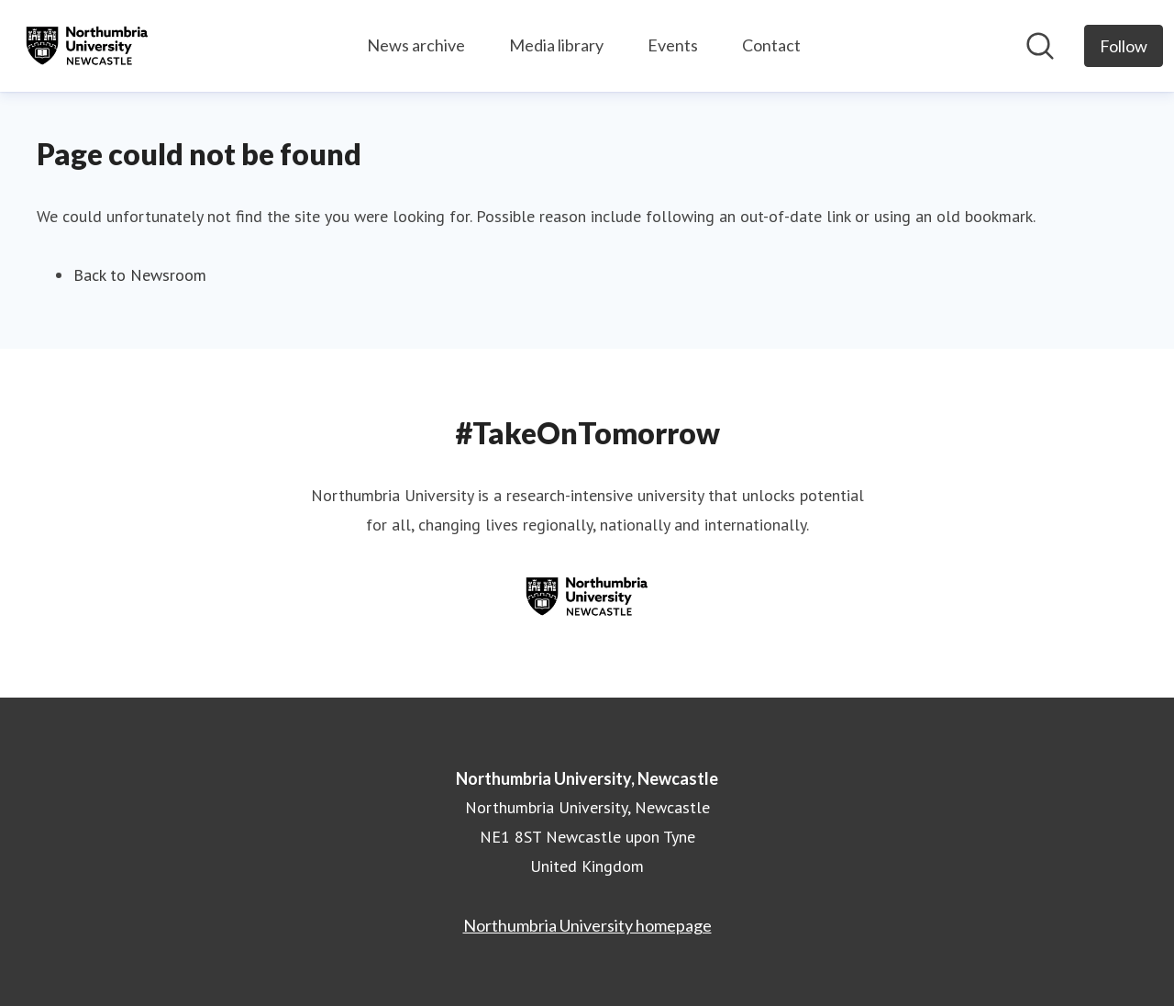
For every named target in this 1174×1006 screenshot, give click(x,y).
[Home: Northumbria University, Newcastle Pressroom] (87, 46)
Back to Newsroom (139, 274)
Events (673, 45)
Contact (771, 45)
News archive (416, 45)
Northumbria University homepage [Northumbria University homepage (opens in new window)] (587, 925)
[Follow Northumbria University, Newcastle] (1123, 46)
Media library (556, 45)
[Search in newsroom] (1040, 46)
